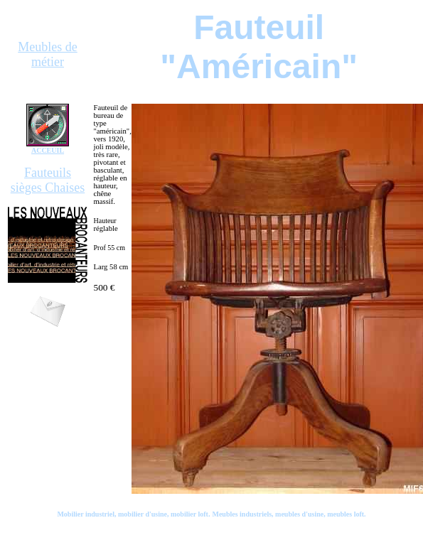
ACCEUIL (47, 150)
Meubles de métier (47, 54)
